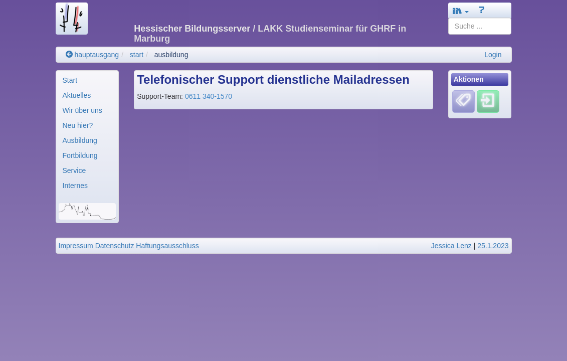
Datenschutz (114, 246)
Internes (75, 186)
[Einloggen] (488, 101)
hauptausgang (92, 55)
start (136, 55)
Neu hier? (78, 125)
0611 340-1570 (208, 96)
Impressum (76, 246)
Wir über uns (82, 110)
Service (74, 170)
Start (70, 80)
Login (492, 55)
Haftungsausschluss (167, 246)
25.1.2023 (492, 246)
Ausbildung (80, 140)
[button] (461, 11)
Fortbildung (80, 155)
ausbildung (171, 55)
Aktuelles (77, 95)
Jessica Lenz (451, 246)
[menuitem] (87, 80)
